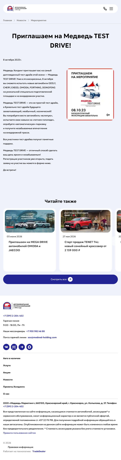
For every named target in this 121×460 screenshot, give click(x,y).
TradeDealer (39, 451)
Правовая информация (20, 447)
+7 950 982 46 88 (35, 331)
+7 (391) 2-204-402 (13, 315)
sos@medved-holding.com (42, 337)
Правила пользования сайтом (19, 432)
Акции (6, 372)
